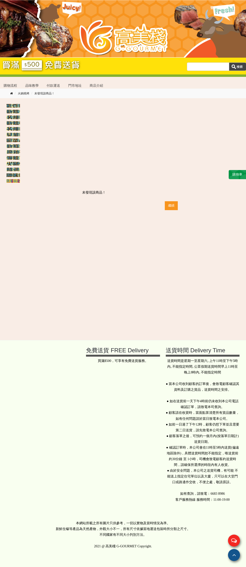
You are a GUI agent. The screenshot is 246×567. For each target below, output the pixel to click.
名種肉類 (13, 129)
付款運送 (53, 85)
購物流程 (10, 85)
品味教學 (32, 85)
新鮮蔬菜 (13, 146)
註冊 (223, 8)
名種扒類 (13, 117)
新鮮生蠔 (13, 111)
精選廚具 (13, 169)
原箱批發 (13, 152)
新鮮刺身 (13, 123)
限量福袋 (13, 181)
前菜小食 (13, 140)
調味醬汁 (13, 175)
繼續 (171, 205)
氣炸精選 (13, 106)
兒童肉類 (13, 134)
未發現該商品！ (44, 93)
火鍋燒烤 (23, 93)
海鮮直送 (13, 158)
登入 (213, 8)
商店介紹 (96, 85)
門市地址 (75, 85)
